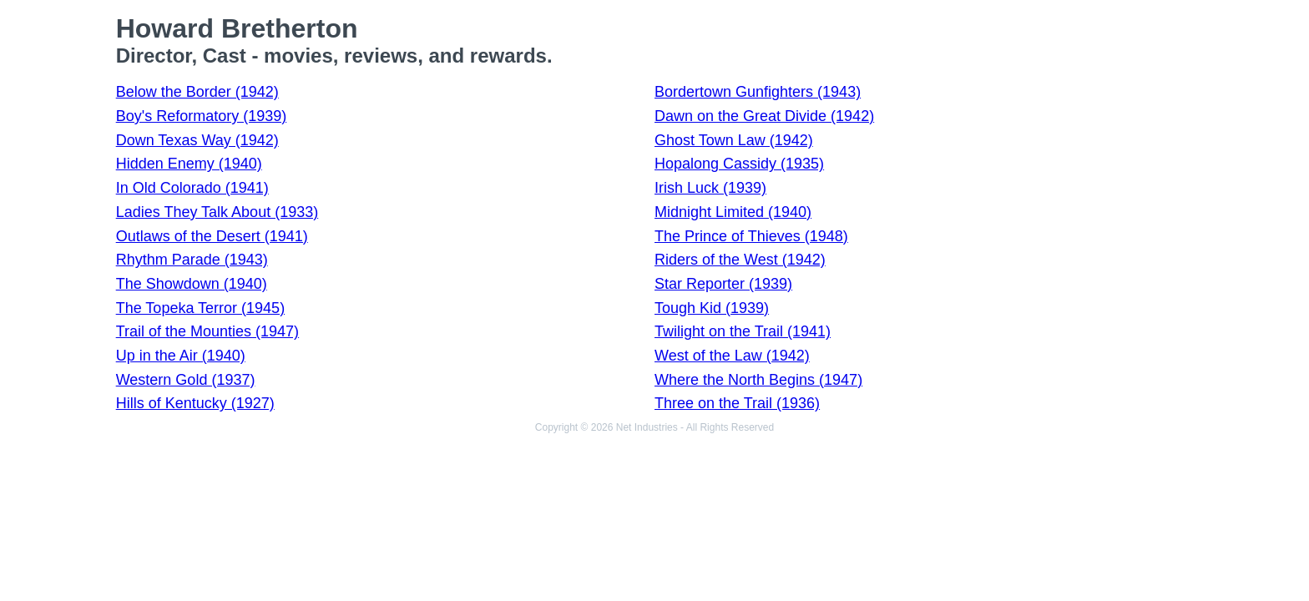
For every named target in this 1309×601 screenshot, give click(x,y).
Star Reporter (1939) (723, 283)
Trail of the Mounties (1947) (207, 331)
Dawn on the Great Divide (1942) (764, 116)
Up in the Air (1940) (180, 355)
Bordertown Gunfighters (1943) (757, 91)
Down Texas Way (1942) (197, 140)
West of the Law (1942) (732, 355)
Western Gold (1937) (185, 379)
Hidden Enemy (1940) (189, 163)
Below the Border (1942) (197, 91)
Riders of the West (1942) (740, 259)
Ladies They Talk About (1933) (217, 212)
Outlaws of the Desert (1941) (212, 236)
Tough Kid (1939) (711, 308)
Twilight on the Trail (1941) (742, 331)
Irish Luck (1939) (710, 187)
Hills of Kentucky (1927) (195, 403)
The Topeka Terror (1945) (200, 308)
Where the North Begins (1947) (758, 379)
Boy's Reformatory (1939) (201, 116)
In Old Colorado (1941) (192, 187)
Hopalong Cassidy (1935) (739, 163)
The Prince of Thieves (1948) (751, 236)
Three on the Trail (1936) (737, 403)
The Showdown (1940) (191, 283)
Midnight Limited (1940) (732, 212)
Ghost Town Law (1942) (733, 140)
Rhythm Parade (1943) (192, 259)
